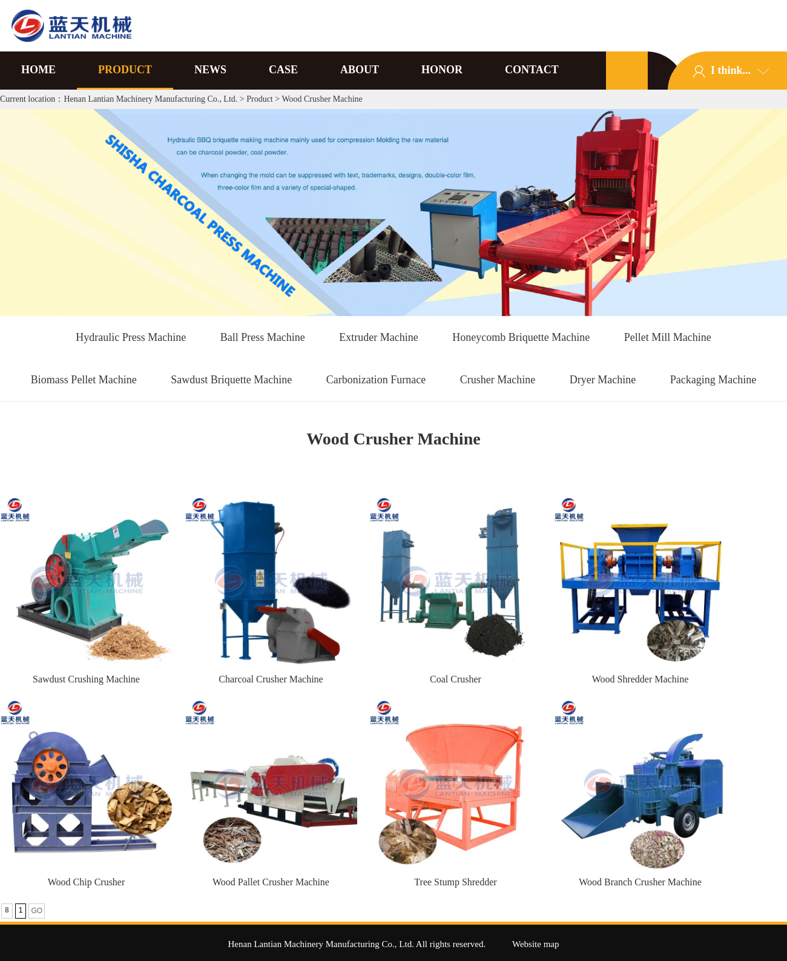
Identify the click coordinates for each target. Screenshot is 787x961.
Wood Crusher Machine (322, 99)
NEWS (210, 70)
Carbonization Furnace (376, 380)
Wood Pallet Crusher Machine (270, 882)
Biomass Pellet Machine (84, 380)
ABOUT (359, 70)
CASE (283, 70)
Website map (535, 944)
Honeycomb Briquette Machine (521, 337)
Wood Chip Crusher (86, 882)
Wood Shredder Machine (640, 679)
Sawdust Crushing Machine (86, 679)
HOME (38, 70)
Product (259, 99)
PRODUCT (125, 70)
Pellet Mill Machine (667, 337)
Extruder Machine (378, 337)
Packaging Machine (713, 380)
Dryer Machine (603, 380)
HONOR (442, 70)
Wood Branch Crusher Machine (640, 882)
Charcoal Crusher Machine (271, 679)
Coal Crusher (455, 679)
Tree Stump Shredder (455, 882)
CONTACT (532, 70)
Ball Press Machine (262, 337)
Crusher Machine (497, 380)
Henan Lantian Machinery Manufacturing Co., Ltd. (150, 99)
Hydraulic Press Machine (131, 337)
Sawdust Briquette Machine (231, 380)
